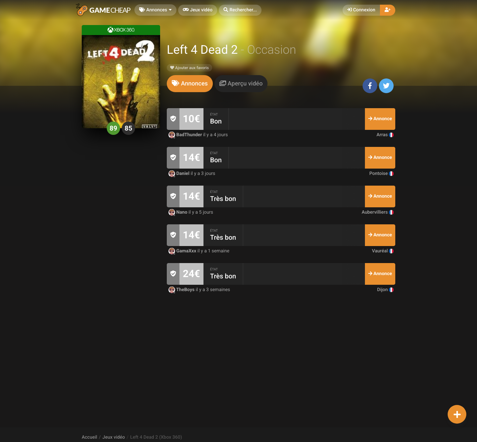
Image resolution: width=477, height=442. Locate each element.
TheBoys (182, 289)
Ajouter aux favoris (189, 67)
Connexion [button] (361, 10)
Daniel (179, 173)
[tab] (190, 83)
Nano (178, 212)
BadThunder (185, 135)
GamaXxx (182, 251)
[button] (240, 10)
